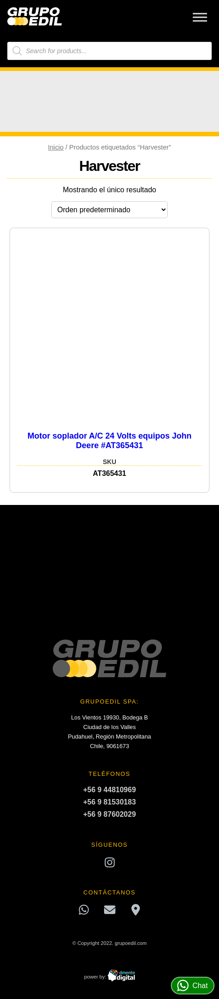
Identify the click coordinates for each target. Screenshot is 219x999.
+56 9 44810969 (109, 790)
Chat (192, 985)
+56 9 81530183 (109, 802)
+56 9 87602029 (109, 814)
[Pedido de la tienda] (109, 209)
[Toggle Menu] (200, 17)
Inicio (56, 147)
